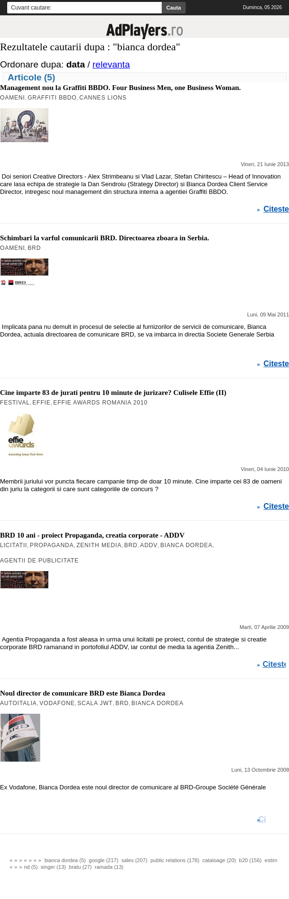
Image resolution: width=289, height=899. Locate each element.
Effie (42, 402)
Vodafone (57, 703)
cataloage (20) (219, 860)
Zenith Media (99, 545)
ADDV (149, 545)
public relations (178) (174, 860)
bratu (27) (80, 867)
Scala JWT (95, 703)
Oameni (12, 98)
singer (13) (53, 867)
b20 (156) (250, 860)
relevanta (111, 64)
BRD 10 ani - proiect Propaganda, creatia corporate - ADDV (92, 535)
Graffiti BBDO (52, 98)
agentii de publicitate (39, 560)
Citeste (276, 209)
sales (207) (134, 860)
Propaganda (52, 545)
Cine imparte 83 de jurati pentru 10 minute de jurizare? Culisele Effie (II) (113, 392)
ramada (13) (109, 867)
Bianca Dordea (186, 545)
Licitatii (13, 545)
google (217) (104, 860)
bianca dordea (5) (65, 860)
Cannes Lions (103, 98)
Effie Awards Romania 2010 (100, 402)
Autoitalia (18, 703)
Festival (15, 402)
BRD (34, 248)
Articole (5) (31, 77)
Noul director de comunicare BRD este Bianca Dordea (82, 693)
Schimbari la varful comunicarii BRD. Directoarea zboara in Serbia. (104, 238)
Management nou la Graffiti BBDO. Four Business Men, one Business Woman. (120, 87)
